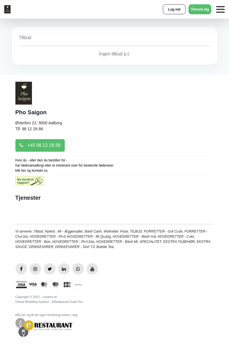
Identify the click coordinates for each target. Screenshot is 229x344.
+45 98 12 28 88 (40, 145)
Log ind (174, 9)
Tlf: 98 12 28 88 (29, 129)
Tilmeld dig (200, 9)
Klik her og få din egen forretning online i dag (46, 315)
